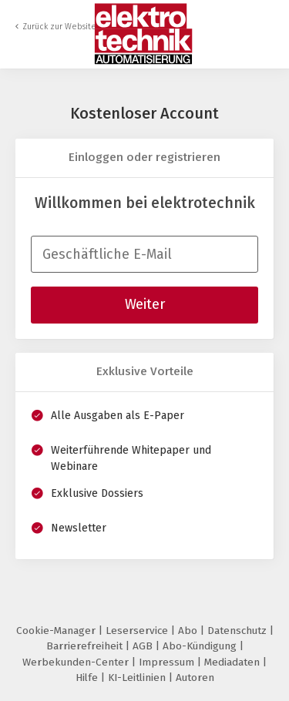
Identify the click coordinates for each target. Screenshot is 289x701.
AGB (144, 645)
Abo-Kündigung (201, 645)
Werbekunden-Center (77, 662)
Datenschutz (238, 630)
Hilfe (88, 677)
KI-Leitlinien (138, 677)
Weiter (145, 304)
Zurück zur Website (59, 27)
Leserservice (138, 630)
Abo (189, 630)
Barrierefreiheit (86, 645)
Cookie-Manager (57, 630)
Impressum (168, 662)
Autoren (195, 677)
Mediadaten (233, 662)
